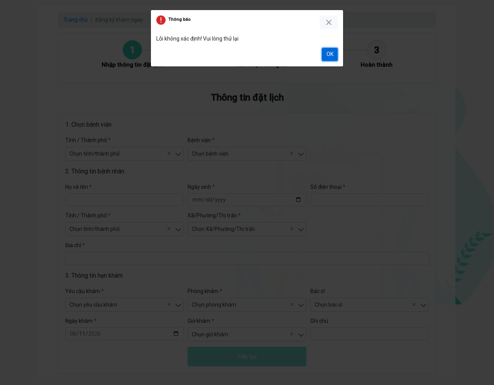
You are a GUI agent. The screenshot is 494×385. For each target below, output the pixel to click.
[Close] (328, 22)
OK (330, 54)
